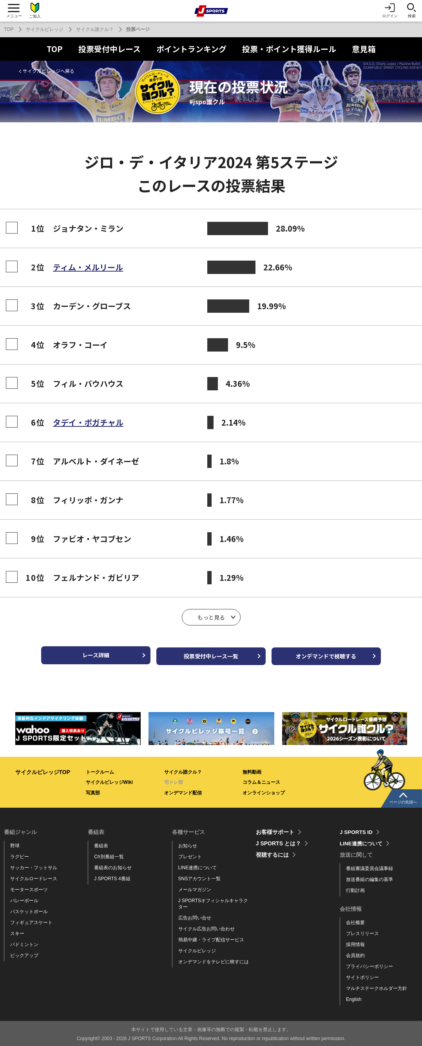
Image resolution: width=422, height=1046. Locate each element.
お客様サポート (275, 829)
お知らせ (187, 843)
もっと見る (211, 617)
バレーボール (24, 898)
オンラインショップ (264, 790)
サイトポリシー (362, 974)
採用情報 (355, 942)
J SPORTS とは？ (278, 841)
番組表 (101, 843)
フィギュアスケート (31, 920)
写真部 (93, 790)
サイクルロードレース (33, 876)
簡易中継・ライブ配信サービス (211, 937)
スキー (17, 931)
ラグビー (19, 854)
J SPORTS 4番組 (112, 876)
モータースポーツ (29, 887)
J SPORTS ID (357, 829)
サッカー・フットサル (33, 865)
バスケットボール (29, 909)
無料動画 (252, 769)
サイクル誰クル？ (95, 29)
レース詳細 (85, 654)
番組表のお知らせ (113, 865)
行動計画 (355, 888)
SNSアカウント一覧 (199, 876)
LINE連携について (197, 865)
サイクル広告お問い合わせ (206, 926)
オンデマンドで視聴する (336, 654)
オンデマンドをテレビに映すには (213, 959)
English (353, 996)
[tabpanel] (77, 726)
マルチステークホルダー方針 (376, 985)
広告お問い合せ (194, 915)
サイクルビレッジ (44, 29)
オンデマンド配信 (183, 790)
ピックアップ (24, 952)
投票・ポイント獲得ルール (289, 48)
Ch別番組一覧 (108, 854)
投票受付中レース (109, 48)
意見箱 (363, 48)
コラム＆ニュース (261, 780)
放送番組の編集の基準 (369, 877)
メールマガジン (194, 887)
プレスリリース (362, 931)
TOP (8, 29)
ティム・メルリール (88, 267)
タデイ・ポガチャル (88, 422)
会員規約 (355, 953)
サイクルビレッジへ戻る (48, 70)
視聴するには (272, 852)
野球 (15, 843)
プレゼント (190, 854)
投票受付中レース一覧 (211, 654)
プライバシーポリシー (369, 964)
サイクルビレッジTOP (43, 769)
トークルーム (100, 769)
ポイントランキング (191, 48)
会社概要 (355, 920)
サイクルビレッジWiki (109, 780)
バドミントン (24, 941)
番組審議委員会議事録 (369, 866)
